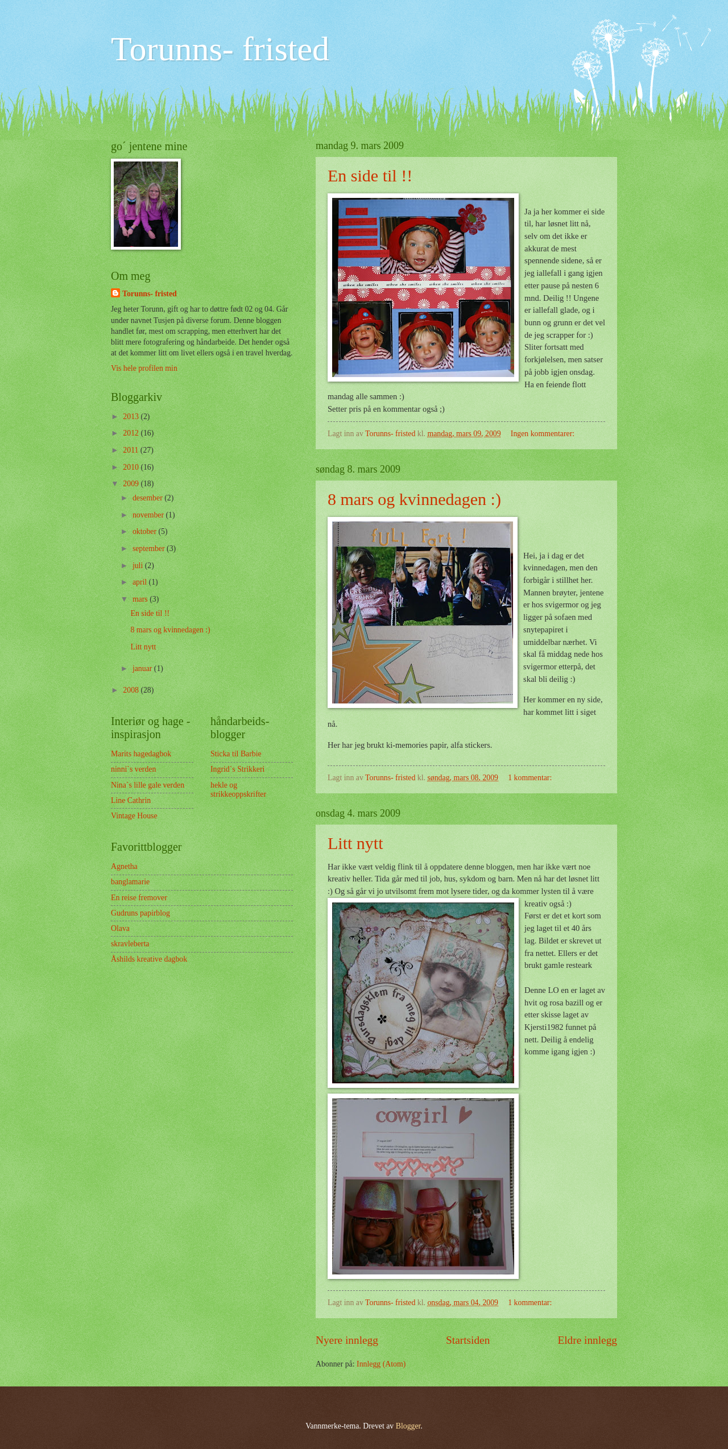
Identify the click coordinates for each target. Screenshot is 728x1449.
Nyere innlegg (347, 1340)
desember (148, 498)
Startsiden (468, 1340)
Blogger (408, 1426)
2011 (131, 450)
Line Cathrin (131, 800)
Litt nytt (355, 843)
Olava (120, 928)
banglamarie (130, 881)
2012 (131, 433)
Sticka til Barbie (236, 754)
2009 (131, 483)
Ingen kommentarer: (544, 433)
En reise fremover (139, 897)
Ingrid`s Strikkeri (237, 769)
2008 (131, 690)
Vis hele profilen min (144, 368)
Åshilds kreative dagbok (149, 959)
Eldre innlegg (587, 1340)
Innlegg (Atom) (381, 1364)
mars (141, 599)
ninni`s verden (133, 769)
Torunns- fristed (220, 49)
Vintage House (134, 816)
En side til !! (370, 175)
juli (139, 565)
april (141, 582)
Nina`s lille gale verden (147, 785)
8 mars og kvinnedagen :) (414, 499)
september (150, 548)
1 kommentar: (530, 777)
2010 (131, 467)
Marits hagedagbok (141, 754)
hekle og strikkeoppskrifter (238, 790)
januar (143, 668)
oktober (146, 531)
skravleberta (130, 943)
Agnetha (124, 866)
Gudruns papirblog (140, 913)
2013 (131, 416)
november (149, 515)
